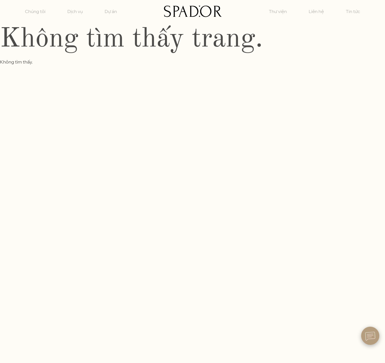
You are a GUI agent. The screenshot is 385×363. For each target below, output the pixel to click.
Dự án (111, 11)
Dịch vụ (75, 11)
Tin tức (353, 11)
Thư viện (278, 11)
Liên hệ (316, 11)
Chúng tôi (35, 11)
